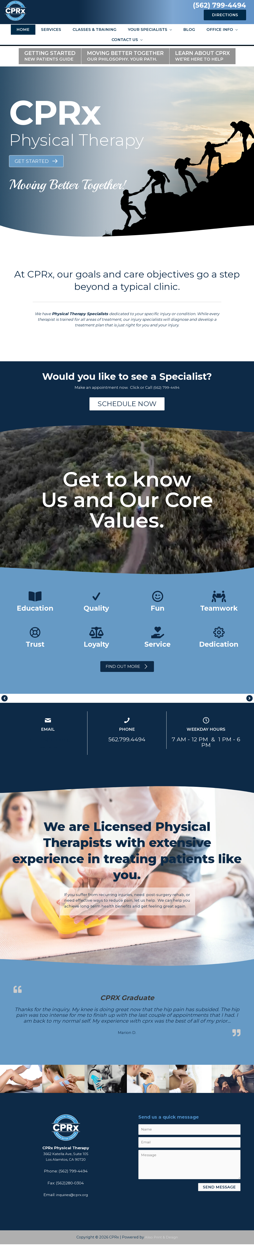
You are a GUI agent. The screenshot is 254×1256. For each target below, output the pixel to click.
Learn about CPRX (202, 65)
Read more (148, 1038)
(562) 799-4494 (219, 9)
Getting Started (50, 65)
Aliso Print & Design (161, 1249)
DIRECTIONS (224, 21)
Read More (48, 759)
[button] (36, 171)
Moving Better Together (125, 65)
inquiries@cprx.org (48, 751)
